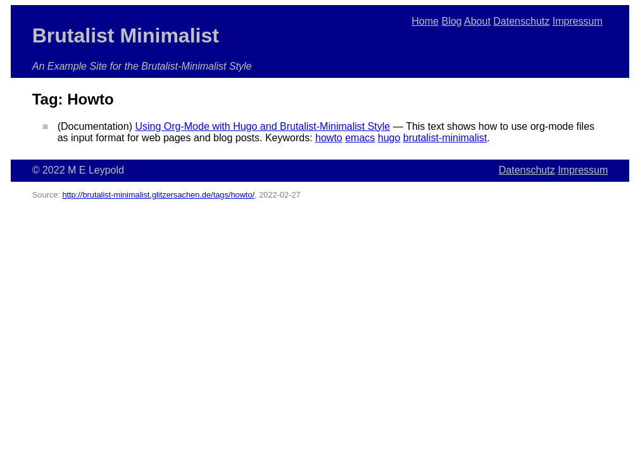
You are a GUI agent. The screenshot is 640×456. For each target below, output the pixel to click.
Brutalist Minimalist (125, 35)
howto (328, 137)
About (477, 21)
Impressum (578, 21)
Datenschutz (521, 21)
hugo (389, 137)
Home (425, 21)
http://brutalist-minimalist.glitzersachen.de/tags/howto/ (158, 195)
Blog (451, 21)
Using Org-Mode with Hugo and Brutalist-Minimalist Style (262, 126)
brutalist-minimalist (445, 137)
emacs (360, 137)
